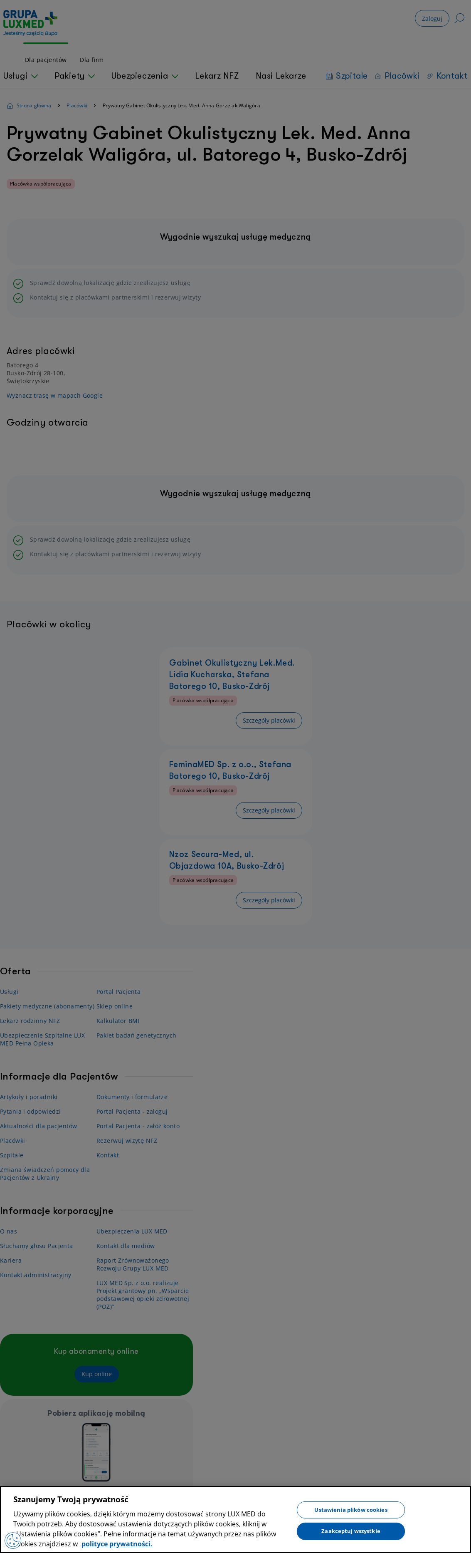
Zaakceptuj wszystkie (350, 1531)
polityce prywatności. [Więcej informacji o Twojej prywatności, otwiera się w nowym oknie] (116, 1543)
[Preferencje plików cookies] (13, 1540)
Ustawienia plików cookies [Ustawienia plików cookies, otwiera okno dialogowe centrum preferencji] (350, 1509)
